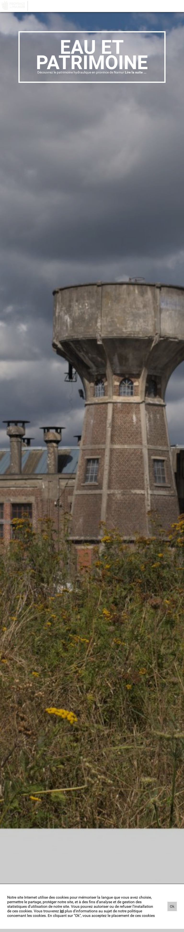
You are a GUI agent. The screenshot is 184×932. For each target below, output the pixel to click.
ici (62, 911)
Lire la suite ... (135, 72)
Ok (172, 906)
